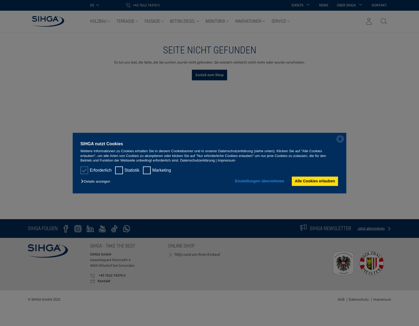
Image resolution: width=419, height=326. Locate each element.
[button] (96, 182)
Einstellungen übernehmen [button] (259, 181)
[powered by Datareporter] (340, 142)
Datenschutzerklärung (197, 160)
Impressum (226, 160)
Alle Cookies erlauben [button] (315, 181)
